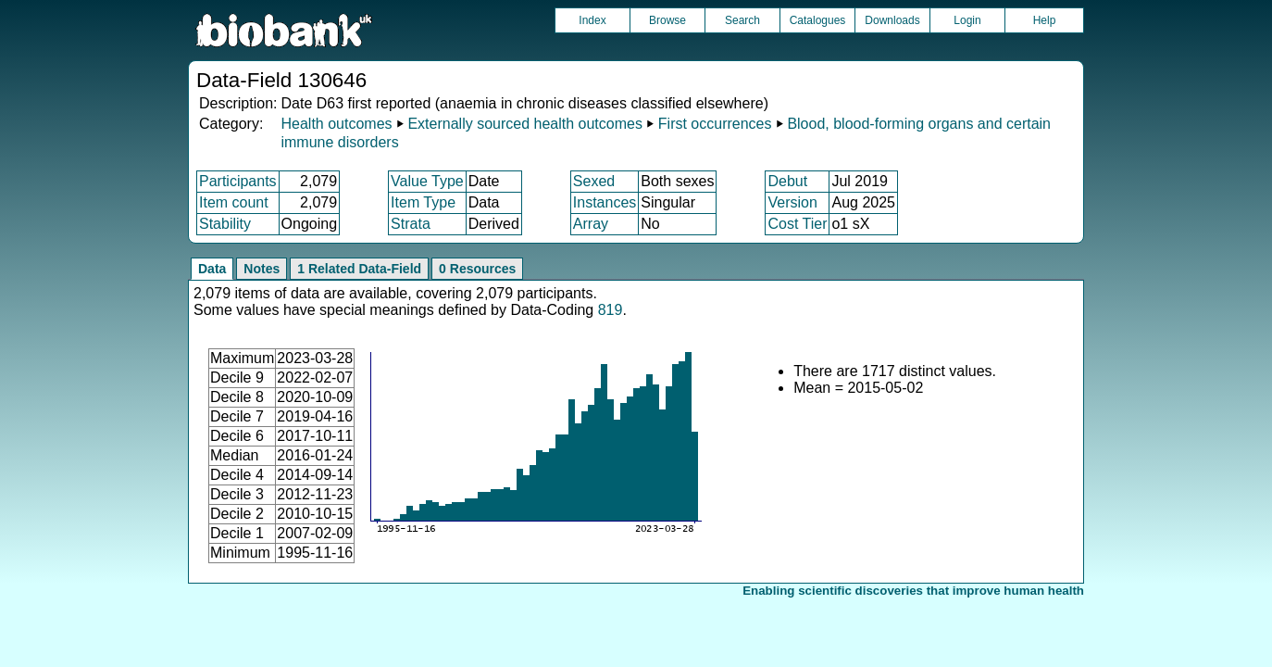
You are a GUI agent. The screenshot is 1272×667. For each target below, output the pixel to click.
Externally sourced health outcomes (524, 124)
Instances (604, 202)
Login (967, 20)
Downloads (892, 20)
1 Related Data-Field (359, 268)
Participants (238, 181)
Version (792, 202)
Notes (261, 268)
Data (212, 268)
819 (610, 310)
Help (1044, 20)
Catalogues (818, 20)
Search (742, 20)
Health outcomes (336, 124)
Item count (233, 202)
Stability (225, 224)
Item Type (423, 202)
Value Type (427, 181)
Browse (667, 20)
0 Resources (477, 268)
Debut (787, 181)
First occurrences (715, 124)
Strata (410, 224)
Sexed (594, 181)
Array (590, 224)
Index (592, 20)
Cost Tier (797, 224)
